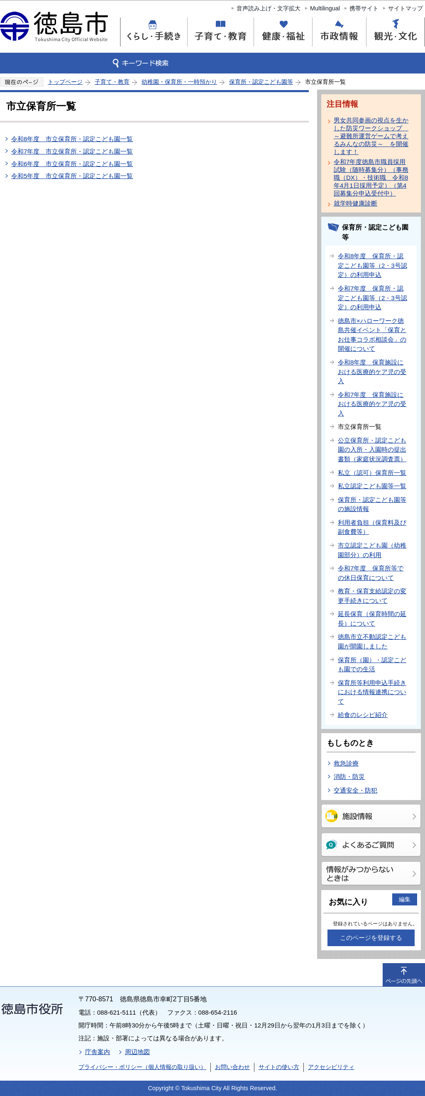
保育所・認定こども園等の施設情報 (372, 504)
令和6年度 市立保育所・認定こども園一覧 (72, 163)
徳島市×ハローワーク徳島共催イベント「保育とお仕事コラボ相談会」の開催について (372, 334)
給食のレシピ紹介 (363, 714)
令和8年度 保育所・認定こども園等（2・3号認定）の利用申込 (372, 265)
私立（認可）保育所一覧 (372, 472)
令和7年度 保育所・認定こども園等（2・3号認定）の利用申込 (372, 298)
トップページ (65, 81)
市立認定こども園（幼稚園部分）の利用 (372, 550)
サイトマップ (405, 8)
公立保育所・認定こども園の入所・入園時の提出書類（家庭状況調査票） (372, 449)
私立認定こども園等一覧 (372, 485)
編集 (404, 899)
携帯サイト (364, 8)
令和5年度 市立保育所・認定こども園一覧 (72, 175)
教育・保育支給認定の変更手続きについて (372, 595)
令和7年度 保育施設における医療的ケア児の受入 (372, 404)
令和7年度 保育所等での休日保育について (370, 573)
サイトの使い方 (279, 1067)
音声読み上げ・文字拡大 (268, 8)
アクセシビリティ (331, 1067)
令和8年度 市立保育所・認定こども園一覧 (72, 138)
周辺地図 (137, 1051)
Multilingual (325, 8)
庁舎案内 (97, 1051)
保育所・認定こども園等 (261, 81)
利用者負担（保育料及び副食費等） (372, 527)
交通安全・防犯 (355, 790)
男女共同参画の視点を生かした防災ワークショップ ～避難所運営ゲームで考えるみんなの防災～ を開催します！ (371, 136)
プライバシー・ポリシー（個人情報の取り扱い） (142, 1067)
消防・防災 (349, 776)
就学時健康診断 (355, 203)
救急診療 (346, 763)
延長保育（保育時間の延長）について (372, 618)
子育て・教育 (112, 81)
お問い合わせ (232, 1067)
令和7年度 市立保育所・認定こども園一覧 (72, 151)
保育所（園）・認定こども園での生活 (372, 664)
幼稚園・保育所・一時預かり (179, 81)
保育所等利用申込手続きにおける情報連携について (372, 692)
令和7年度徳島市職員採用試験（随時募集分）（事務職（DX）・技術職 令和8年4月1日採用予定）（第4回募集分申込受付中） (371, 177)
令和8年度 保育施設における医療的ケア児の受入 (372, 371)
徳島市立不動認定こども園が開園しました (372, 641)
